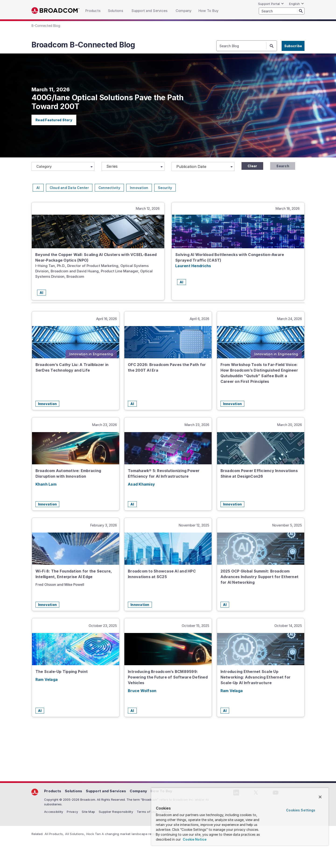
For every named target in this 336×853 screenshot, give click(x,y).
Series (112, 166)
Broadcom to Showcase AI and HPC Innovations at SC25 (162, 574)
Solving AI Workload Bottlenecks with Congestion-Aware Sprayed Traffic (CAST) (229, 257)
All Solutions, (75, 834)
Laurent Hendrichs (193, 265)
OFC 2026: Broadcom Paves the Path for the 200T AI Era (167, 367)
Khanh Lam (45, 484)
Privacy (72, 812)
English (296, 4)
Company (138, 791)
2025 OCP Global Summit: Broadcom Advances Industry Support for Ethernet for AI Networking (259, 577)
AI (38, 188)
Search (282, 166)
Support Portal (271, 4)
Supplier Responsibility (116, 812)
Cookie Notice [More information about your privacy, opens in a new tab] (194, 839)
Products (52, 791)
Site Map (88, 812)
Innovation (139, 188)
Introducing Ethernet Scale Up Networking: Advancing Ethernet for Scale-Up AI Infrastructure (255, 677)
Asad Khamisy (141, 484)
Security (165, 188)
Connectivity (109, 188)
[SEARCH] (281, 11)
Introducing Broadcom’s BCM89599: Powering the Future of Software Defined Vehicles (168, 677)
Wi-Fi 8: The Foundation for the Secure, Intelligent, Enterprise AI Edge (73, 574)
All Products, (54, 834)
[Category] (63, 166)
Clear (252, 166)
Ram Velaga (46, 679)
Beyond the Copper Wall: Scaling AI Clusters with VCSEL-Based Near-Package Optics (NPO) (96, 257)
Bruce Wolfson (142, 690)
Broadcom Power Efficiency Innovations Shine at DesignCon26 (259, 473)
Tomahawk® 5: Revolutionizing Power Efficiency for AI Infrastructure (164, 473)
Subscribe (293, 46)
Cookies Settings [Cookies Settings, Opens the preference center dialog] (300, 810)
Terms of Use (147, 812)
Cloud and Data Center (69, 188)
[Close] (320, 797)
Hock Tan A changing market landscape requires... (124, 834)
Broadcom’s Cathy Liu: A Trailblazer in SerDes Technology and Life (72, 367)
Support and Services (106, 791)
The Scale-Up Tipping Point (61, 671)
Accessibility (53, 812)
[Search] (300, 11)
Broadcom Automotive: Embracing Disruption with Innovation (68, 473)
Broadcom (55, 10)
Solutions (73, 791)
